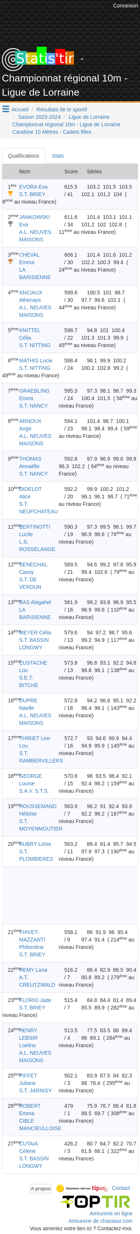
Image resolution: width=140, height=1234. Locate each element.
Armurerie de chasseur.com (101, 1221)
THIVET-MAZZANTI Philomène (32, 939)
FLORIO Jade (35, 1000)
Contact (121, 1188)
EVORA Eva (33, 187)
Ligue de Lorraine (89, 117)
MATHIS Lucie (35, 361)
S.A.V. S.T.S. (34, 791)
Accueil (20, 109)
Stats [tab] (58, 156)
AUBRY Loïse (35, 844)
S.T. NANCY (33, 406)
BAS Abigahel (35, 602)
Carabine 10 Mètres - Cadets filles (51, 132)
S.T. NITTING (34, 345)
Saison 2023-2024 (39, 117)
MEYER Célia (35, 632)
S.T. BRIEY (32, 194)
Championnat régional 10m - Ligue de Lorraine (66, 124)
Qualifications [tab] (23, 156)
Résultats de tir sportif (62, 109)
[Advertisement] (62, 895)
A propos (41, 1188)
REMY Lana (33, 970)
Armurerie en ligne (111, 1213)
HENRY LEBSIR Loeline (28, 1037)
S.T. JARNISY (35, 1091)
